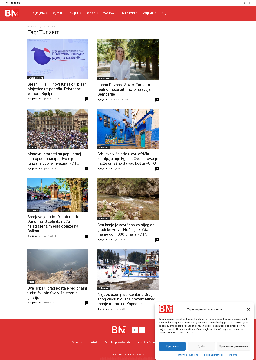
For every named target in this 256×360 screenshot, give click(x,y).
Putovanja (103, 147)
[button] (248, 309)
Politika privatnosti (213, 355)
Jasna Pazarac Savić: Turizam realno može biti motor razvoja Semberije (124, 89)
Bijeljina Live (34, 98)
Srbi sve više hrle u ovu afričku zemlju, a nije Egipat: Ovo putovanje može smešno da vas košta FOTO (127, 159)
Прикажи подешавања (233, 346)
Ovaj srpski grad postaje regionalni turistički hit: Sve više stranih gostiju (57, 293)
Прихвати (172, 346)
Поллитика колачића (187, 355)
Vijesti (31, 282)
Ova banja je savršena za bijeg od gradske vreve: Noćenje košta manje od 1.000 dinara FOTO (126, 230)
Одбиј (201, 346)
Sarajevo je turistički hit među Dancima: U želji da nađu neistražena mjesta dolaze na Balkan (53, 224)
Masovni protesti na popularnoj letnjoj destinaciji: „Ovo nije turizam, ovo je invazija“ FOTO (54, 159)
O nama (233, 355)
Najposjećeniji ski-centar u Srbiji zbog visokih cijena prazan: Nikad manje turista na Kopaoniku (126, 299)
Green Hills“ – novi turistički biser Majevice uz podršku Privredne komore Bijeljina (56, 89)
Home (30, 26)
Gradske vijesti (35, 77)
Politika (32, 147)
